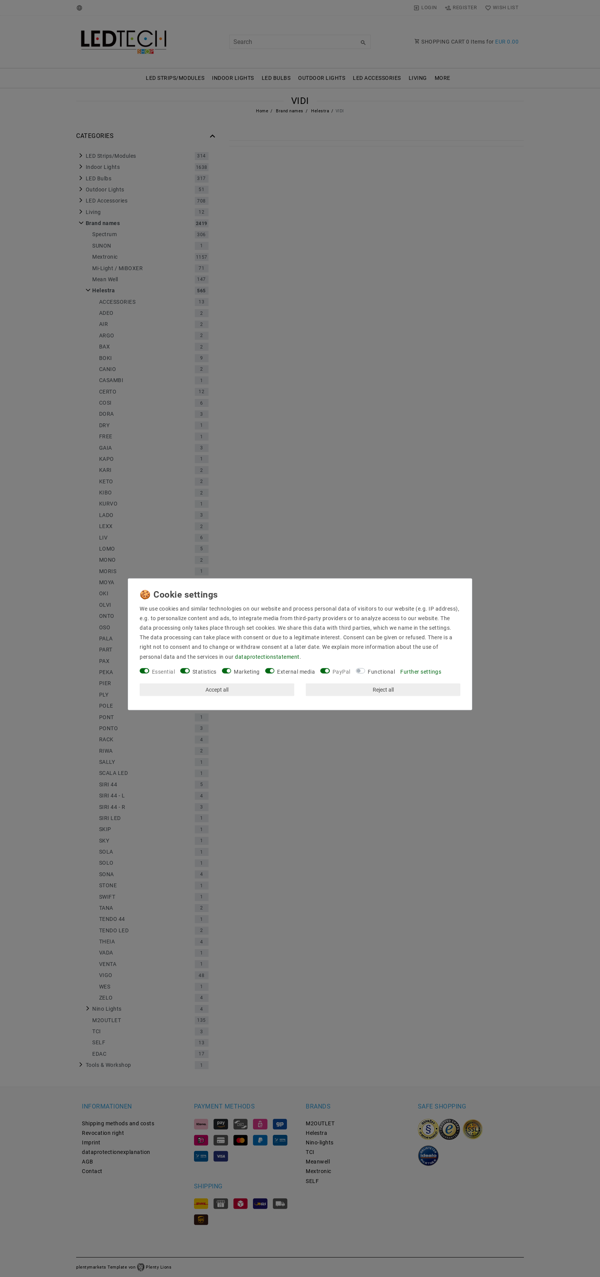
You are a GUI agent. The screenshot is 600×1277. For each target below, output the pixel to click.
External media (296, 671)
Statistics (204, 671)
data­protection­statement (267, 656)
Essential (163, 671)
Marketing (247, 671)
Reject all (383, 689)
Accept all (216, 689)
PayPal (342, 671)
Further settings (420, 671)
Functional (381, 671)
